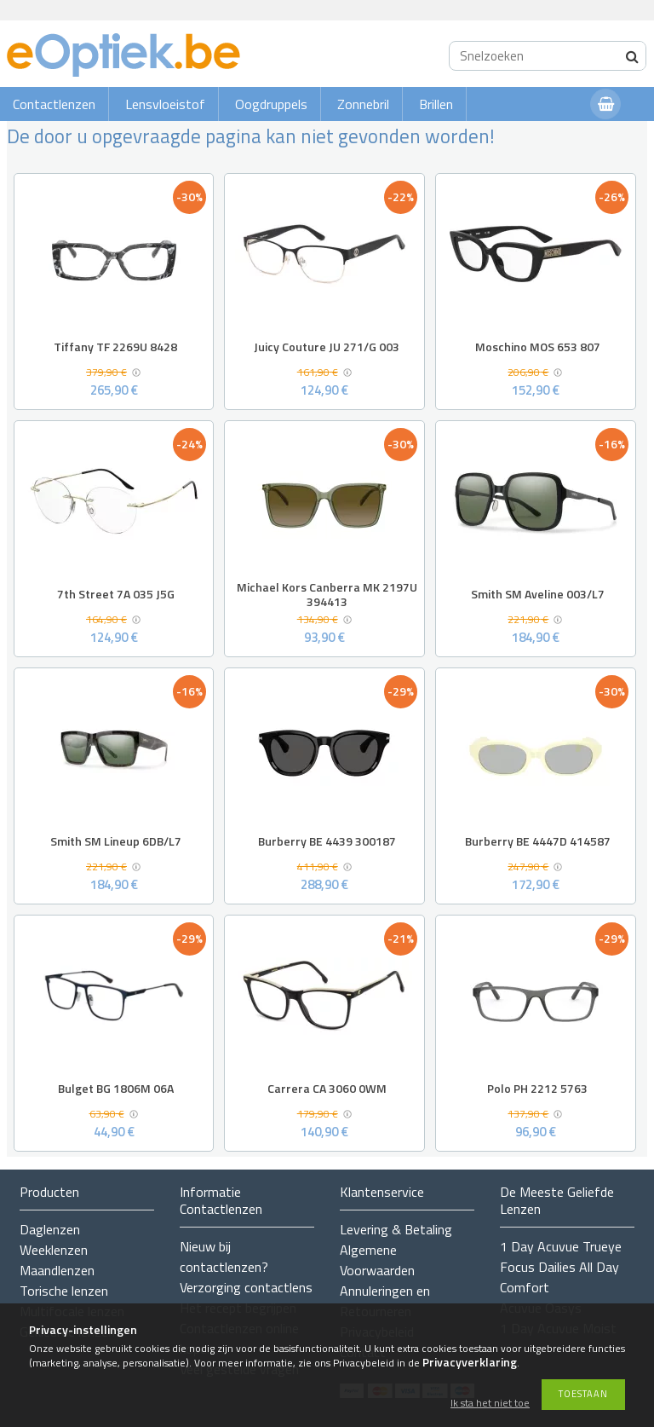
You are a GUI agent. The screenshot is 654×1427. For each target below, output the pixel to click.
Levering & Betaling (396, 1229)
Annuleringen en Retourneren (385, 1300)
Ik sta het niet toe (490, 1403)
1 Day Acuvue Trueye (561, 1246)
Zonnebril (363, 104)
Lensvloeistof (165, 104)
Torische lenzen (64, 1290)
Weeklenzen (54, 1249)
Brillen (436, 104)
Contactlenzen (54, 104)
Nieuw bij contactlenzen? (224, 1256)
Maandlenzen (57, 1270)
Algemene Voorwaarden (377, 1259)
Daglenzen (50, 1229)
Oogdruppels (271, 104)
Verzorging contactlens (246, 1287)
